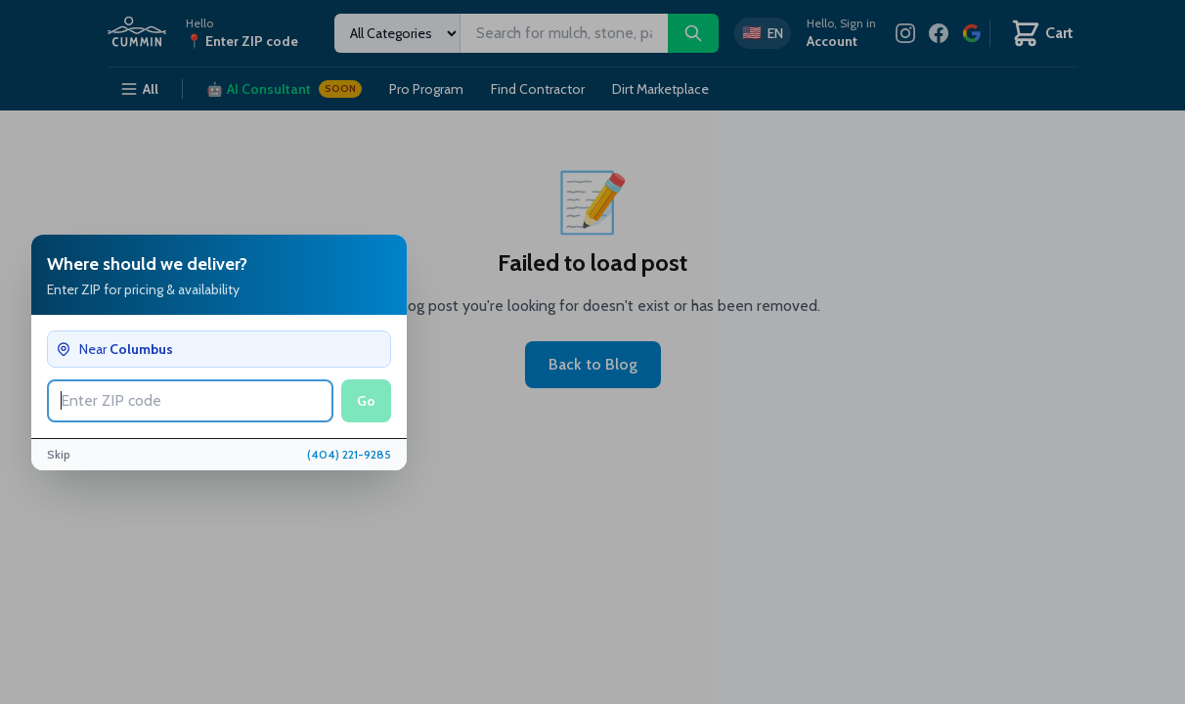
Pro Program (426, 89)
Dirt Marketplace (660, 89)
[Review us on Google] (972, 33)
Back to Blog (593, 364)
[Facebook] (938, 33)
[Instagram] (905, 33)
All (138, 89)
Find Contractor (538, 89)
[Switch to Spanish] (762, 33)
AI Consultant (284, 89)
